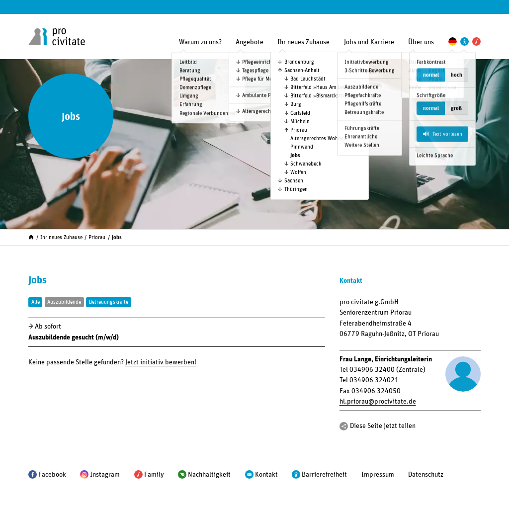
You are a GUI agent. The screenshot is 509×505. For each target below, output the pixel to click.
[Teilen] (343, 426)
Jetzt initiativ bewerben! (160, 362)
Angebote (249, 42)
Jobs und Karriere (369, 42)
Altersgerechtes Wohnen (318, 138)
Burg (295, 104)
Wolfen (298, 172)
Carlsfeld (300, 113)
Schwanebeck (305, 164)
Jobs (295, 155)
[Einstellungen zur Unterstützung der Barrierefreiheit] (464, 41)
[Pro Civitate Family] (476, 41)
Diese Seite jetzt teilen (383, 425)
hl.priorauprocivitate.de (377, 401)
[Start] (31, 236)
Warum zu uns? (200, 42)
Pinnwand (301, 147)
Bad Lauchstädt (308, 79)
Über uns (421, 42)
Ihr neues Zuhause (303, 42)
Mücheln (300, 121)
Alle (35, 302)
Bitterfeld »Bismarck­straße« (322, 95)
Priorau (298, 130)
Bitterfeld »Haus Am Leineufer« (325, 87)
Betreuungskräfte (108, 302)
